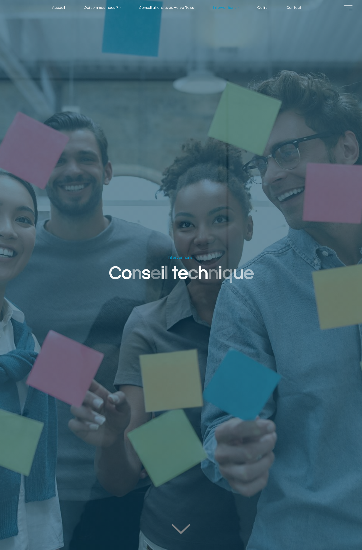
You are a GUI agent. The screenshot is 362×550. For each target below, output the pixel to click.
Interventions (180, 257)
